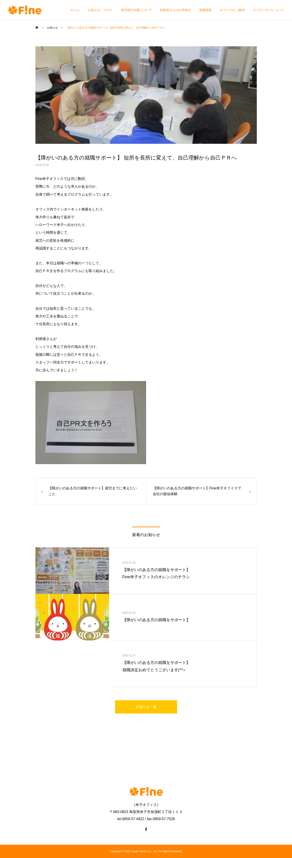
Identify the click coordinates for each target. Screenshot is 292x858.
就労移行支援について (136, 10)
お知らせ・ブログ (100, 10)
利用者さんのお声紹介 (175, 10)
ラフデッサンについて (268, 10)
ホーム (75, 10)
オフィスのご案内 (232, 10)
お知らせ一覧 (146, 707)
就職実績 (205, 10)
